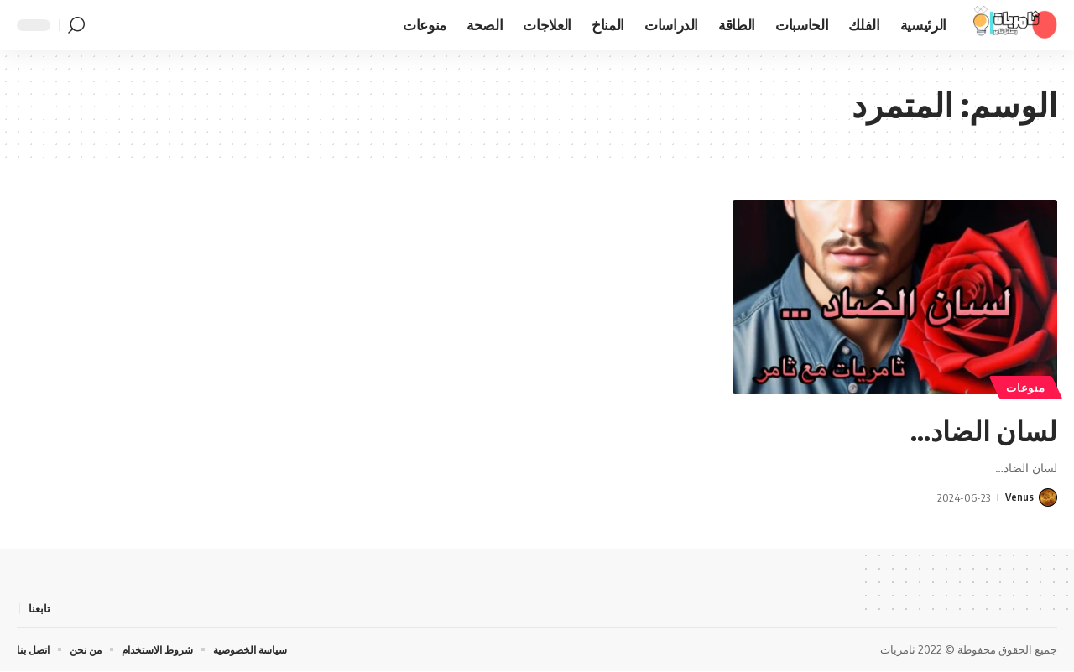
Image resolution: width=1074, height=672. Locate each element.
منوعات (1027, 387)
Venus (1019, 497)
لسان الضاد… (967, 428)
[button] (76, 25)
